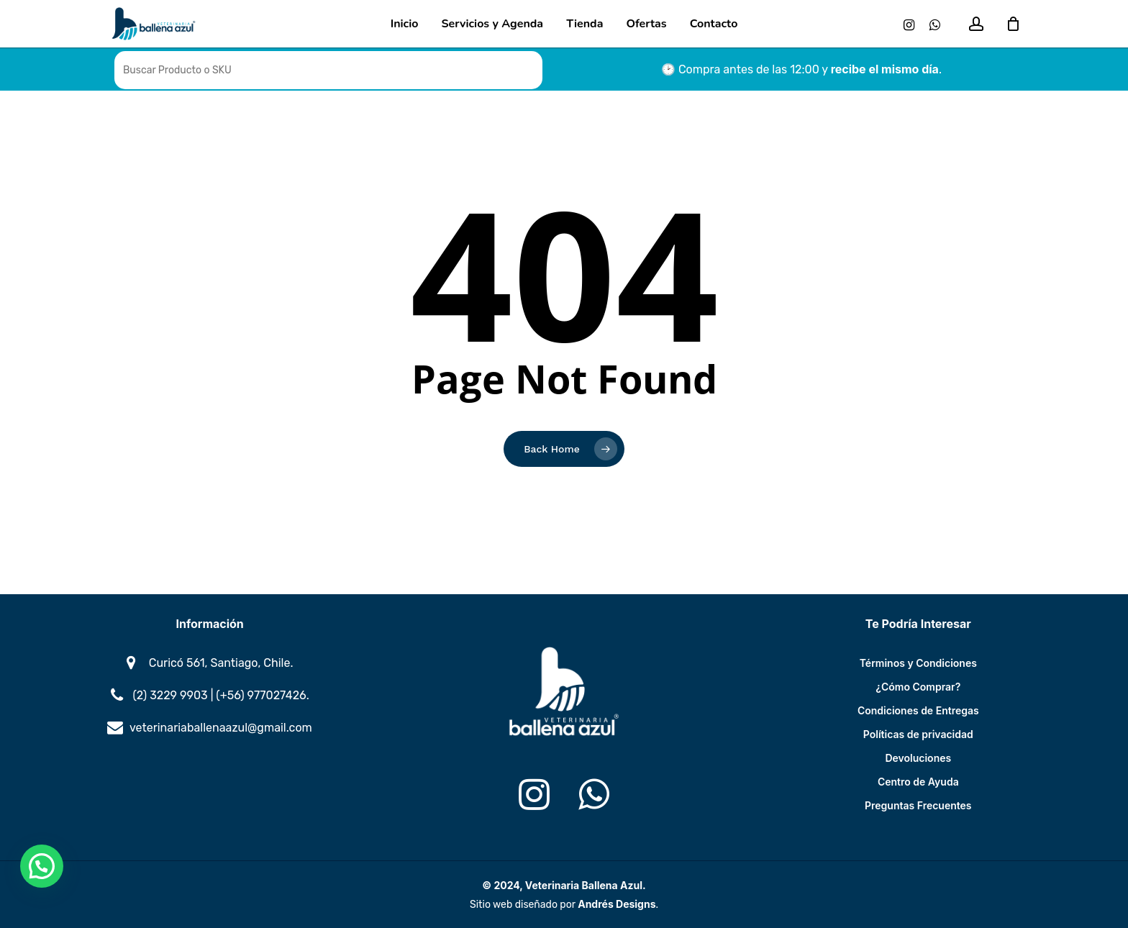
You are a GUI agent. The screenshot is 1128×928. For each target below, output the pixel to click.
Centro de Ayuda (918, 781)
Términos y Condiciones (918, 663)
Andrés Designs (616, 904)
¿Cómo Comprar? (917, 687)
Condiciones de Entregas (918, 710)
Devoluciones (918, 758)
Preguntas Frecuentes (918, 805)
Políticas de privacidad (918, 734)
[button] (41, 866)
